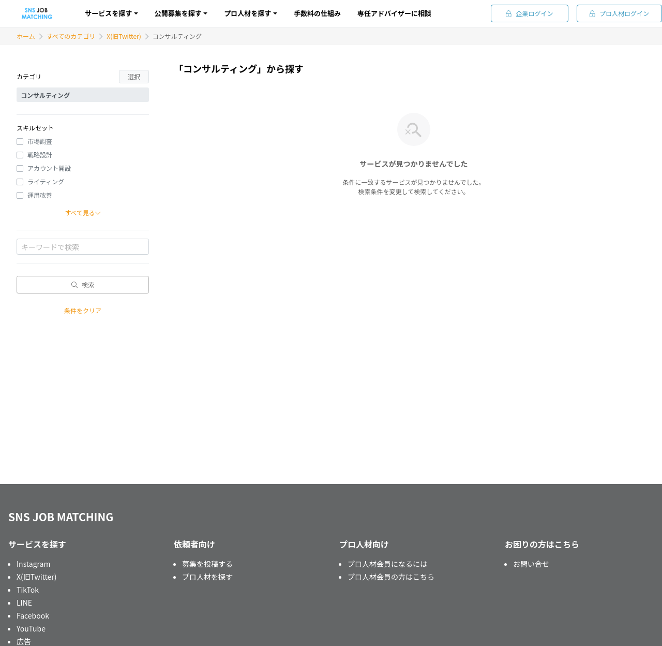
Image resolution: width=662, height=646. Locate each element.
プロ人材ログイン (619, 13)
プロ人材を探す (207, 576)
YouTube (31, 628)
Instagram (33, 564)
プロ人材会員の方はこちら (391, 576)
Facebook (33, 615)
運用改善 (39, 194)
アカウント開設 (49, 168)
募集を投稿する (207, 564)
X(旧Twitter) (124, 36)
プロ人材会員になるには (387, 564)
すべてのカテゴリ (71, 36)
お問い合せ (531, 564)
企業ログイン (529, 13)
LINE (24, 602)
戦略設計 (39, 154)
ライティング (45, 181)
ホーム (26, 36)
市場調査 (39, 141)
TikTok (28, 589)
